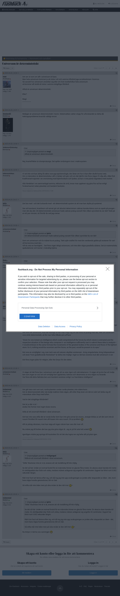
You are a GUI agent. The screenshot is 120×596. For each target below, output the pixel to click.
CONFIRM (32, 316)
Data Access (59, 327)
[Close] (108, 269)
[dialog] (60, 298)
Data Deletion (44, 327)
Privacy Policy (76, 327)
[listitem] (60, 307)
